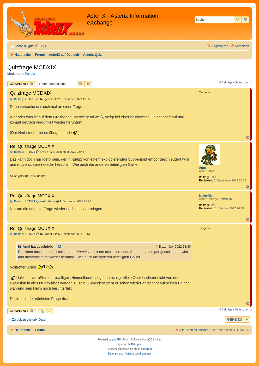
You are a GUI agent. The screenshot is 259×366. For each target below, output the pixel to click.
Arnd (202, 167)
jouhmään (206, 195)
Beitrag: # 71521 (22, 152)
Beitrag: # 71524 (22, 201)
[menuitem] (40, 46)
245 (213, 204)
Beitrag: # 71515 (22, 99)
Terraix (30, 74)
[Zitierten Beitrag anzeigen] (59, 246)
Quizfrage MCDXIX (31, 67)
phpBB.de (147, 348)
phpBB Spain (134, 344)
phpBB (116, 339)
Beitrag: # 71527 (22, 234)
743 (213, 177)
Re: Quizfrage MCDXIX (32, 146)
